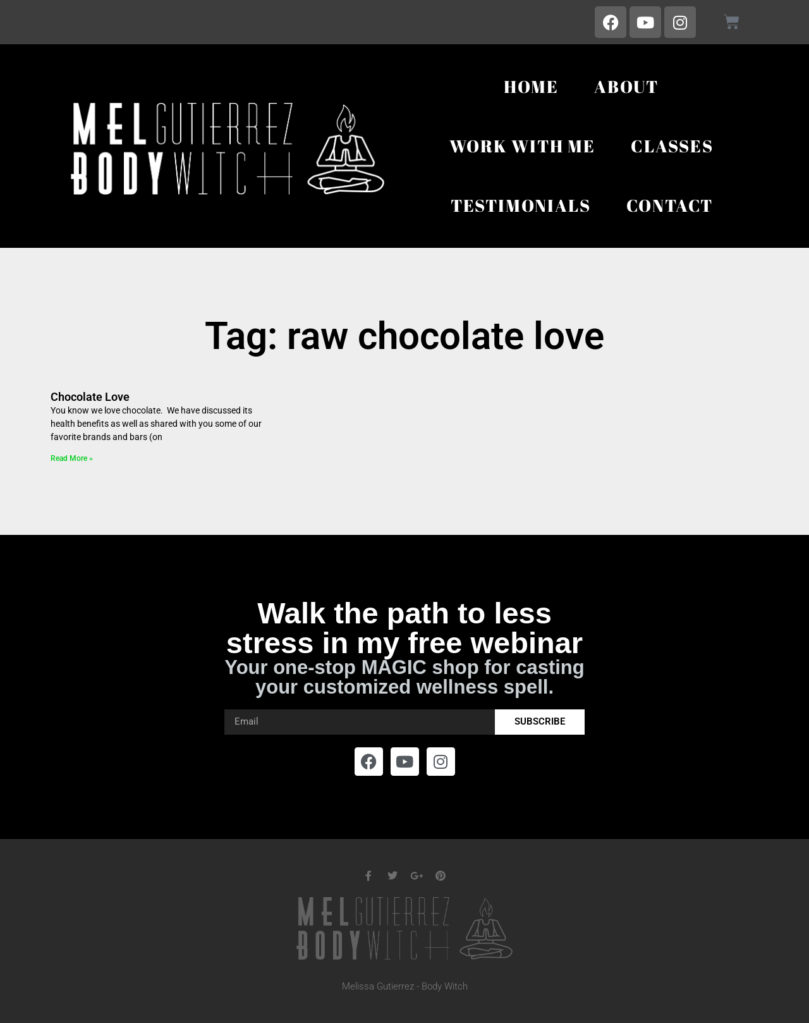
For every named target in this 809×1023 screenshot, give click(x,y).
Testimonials (521, 205)
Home (531, 86)
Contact (670, 205)
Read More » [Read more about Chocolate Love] (72, 458)
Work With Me (522, 145)
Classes (672, 145)
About (626, 86)
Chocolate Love (90, 396)
